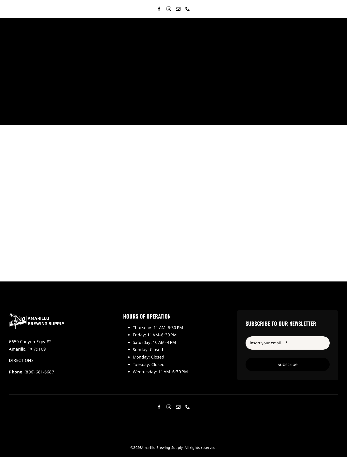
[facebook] (159, 9)
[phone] (187, 9)
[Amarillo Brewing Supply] (36, 315)
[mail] (178, 9)
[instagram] (169, 9)
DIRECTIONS (21, 360)
